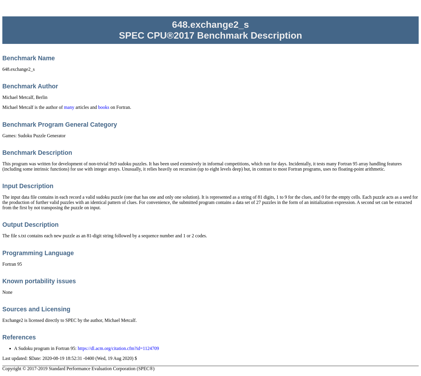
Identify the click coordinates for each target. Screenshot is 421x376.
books (103, 107)
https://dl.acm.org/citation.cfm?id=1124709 (118, 348)
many (69, 107)
